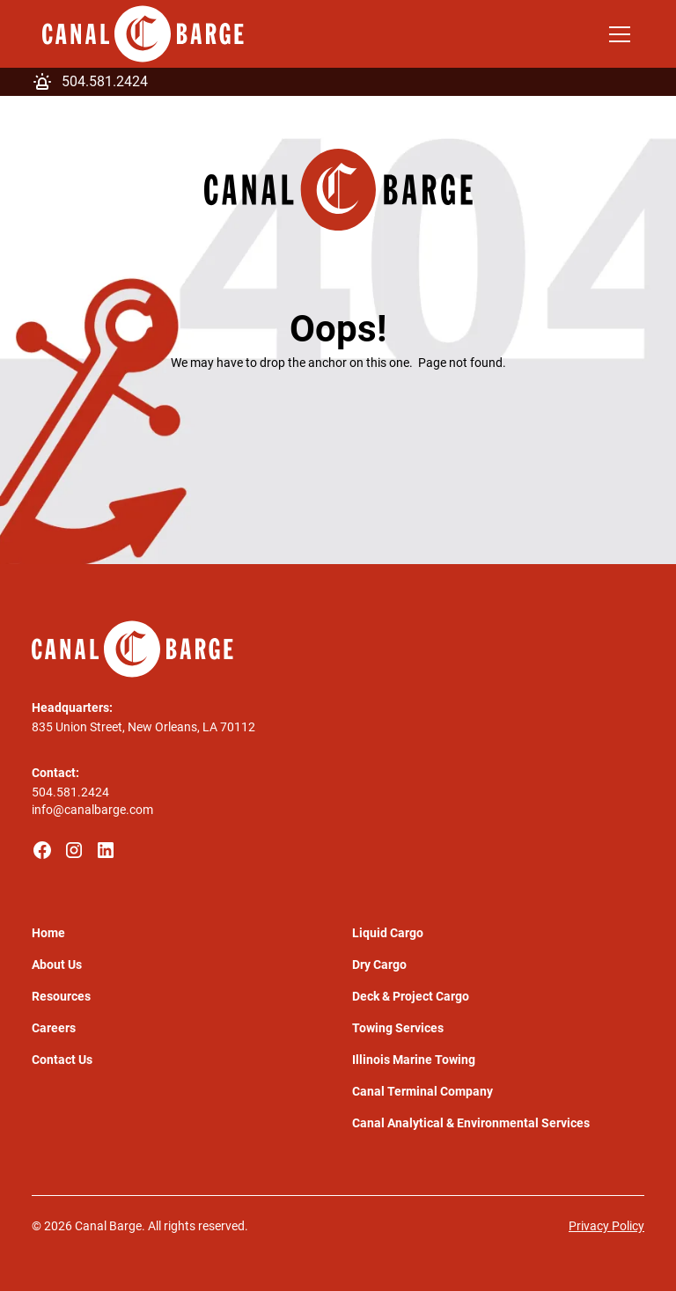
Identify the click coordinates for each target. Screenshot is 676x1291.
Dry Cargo (379, 964)
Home (48, 933)
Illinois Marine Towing (413, 1060)
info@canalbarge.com (92, 810)
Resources (61, 996)
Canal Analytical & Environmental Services (471, 1123)
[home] (143, 33)
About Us (57, 964)
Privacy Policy (606, 1226)
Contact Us (62, 1060)
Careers (54, 1028)
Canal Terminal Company (422, 1091)
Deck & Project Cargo (410, 996)
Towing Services (398, 1028)
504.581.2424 (70, 792)
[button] (616, 34)
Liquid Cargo (387, 933)
